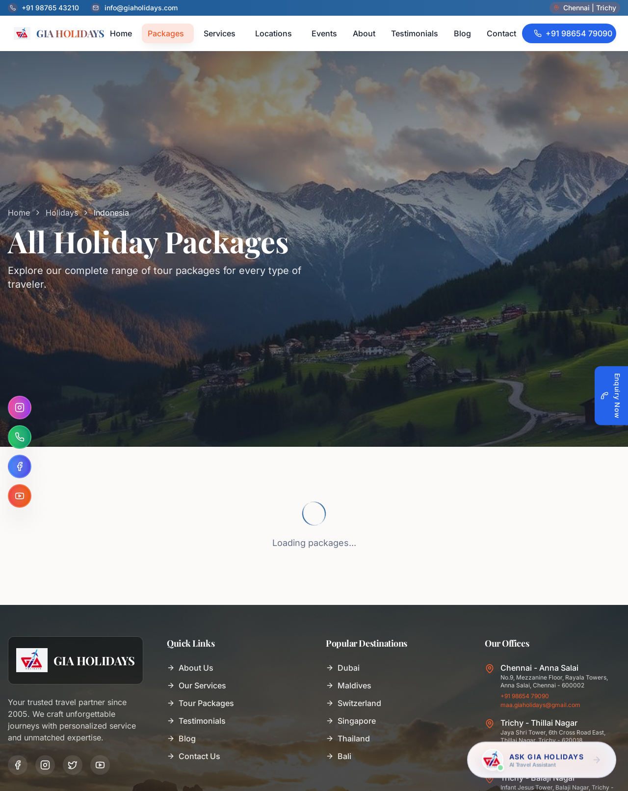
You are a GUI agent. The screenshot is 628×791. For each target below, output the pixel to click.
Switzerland (353, 703)
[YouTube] (19, 496)
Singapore (351, 721)
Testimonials (196, 721)
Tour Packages (200, 703)
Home (19, 213)
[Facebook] (19, 466)
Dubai (343, 668)
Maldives (348, 685)
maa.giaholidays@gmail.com (540, 705)
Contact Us (193, 756)
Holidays (62, 213)
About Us (190, 668)
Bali (338, 756)
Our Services (196, 685)
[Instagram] (19, 407)
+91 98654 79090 (524, 696)
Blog (181, 738)
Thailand (348, 738)
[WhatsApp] (19, 437)
